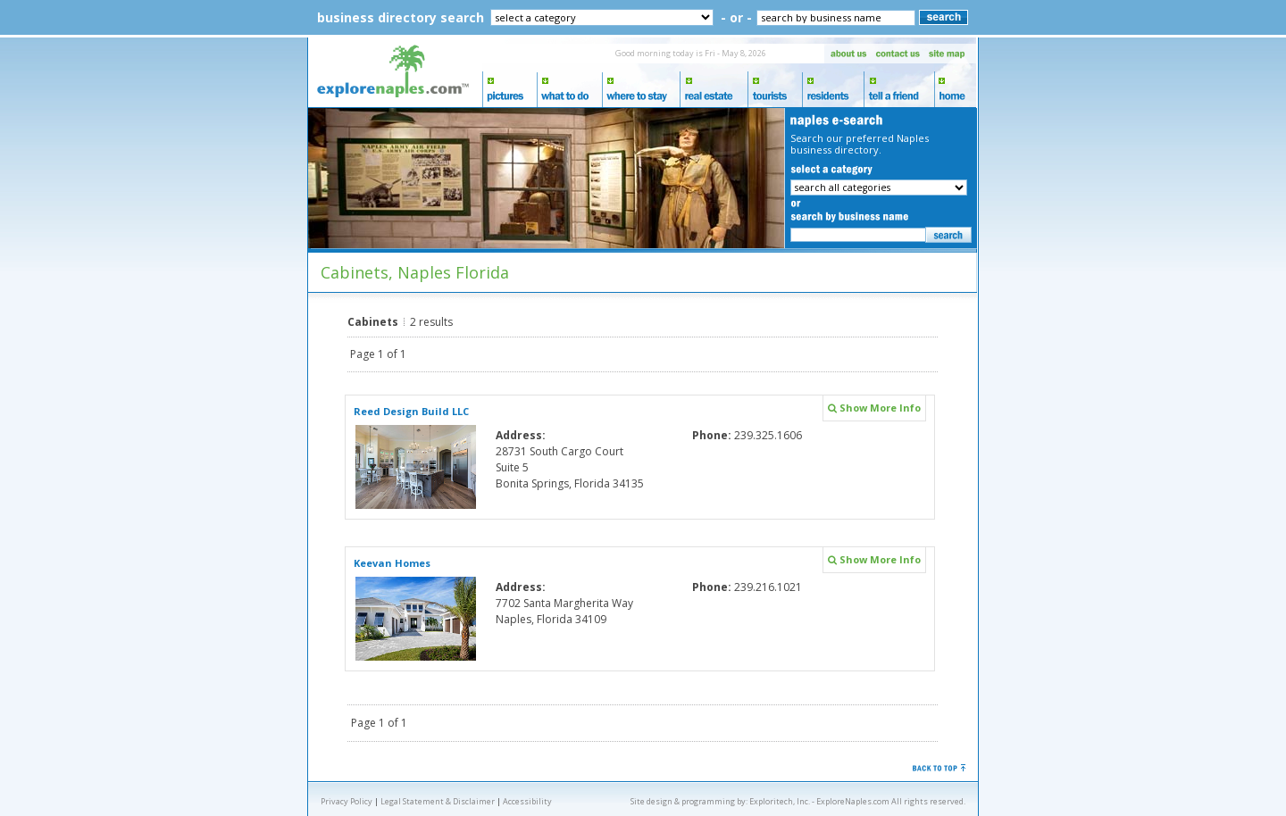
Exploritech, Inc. (779, 801)
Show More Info (874, 407)
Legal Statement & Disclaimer (437, 801)
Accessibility (527, 801)
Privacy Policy (346, 801)
